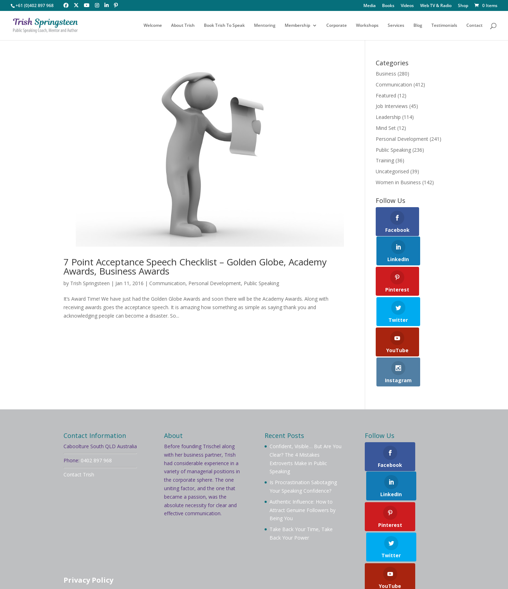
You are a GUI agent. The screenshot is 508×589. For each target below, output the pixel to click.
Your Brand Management (256, 574)
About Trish (183, 25)
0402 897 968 (96, 400)
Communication (167, 283)
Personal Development (214, 283)
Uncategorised (392, 171)
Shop (463, 6)
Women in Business (398, 182)
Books (388, 6)
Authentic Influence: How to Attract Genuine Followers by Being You (302, 450)
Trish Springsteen (90, 283)
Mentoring (265, 25)
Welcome (153, 25)
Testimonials (444, 25)
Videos (407, 6)
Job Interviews (392, 106)
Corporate (336, 25)
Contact (474, 25)
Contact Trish (79, 414)
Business (386, 73)
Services (396, 25)
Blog (417, 25)
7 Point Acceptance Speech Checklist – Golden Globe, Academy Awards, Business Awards (195, 266)
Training (385, 160)
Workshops (367, 25)
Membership (297, 25)
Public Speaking (261, 283)
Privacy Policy (88, 520)
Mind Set (386, 128)
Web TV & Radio (436, 6)
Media (369, 6)
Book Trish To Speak (224, 25)
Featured (386, 95)
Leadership (388, 117)
